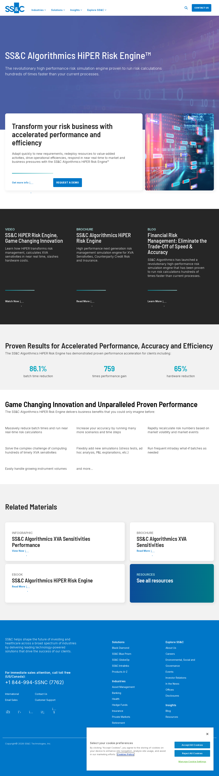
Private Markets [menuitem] (121, 716)
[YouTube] (54, 711)
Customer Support (45, 699)
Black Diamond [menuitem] (120, 647)
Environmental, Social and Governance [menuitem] (180, 662)
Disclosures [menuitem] (172, 695)
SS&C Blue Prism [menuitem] (121, 653)
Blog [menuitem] (168, 710)
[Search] (186, 8)
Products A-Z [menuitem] (119, 671)
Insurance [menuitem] (117, 710)
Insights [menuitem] (171, 705)
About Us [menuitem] (171, 647)
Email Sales (11, 699)
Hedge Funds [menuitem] (120, 704)
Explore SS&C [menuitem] (175, 642)
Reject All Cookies (192, 753)
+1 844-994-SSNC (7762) (34, 682)
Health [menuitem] (115, 698)
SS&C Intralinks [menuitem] (120, 665)
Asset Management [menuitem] (123, 686)
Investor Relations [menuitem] (176, 677)
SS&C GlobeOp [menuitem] (121, 659)
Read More (83, 301)
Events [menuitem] (169, 671)
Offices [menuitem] (170, 689)
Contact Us (41, 693)
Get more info (20, 182)
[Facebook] (8, 711)
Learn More (155, 301)
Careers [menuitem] (170, 653)
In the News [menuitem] (172, 683)
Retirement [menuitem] (118, 722)
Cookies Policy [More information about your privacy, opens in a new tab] (125, 754)
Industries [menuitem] (119, 681)
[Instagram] (31, 711)
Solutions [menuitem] (118, 642)
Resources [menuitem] (172, 716)
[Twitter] (19, 711)
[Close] (207, 734)
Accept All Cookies (192, 745)
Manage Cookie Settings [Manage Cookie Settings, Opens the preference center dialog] (192, 761)
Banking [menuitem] (116, 692)
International (12, 693)
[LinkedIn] (43, 711)
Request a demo (67, 182)
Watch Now (12, 301)
